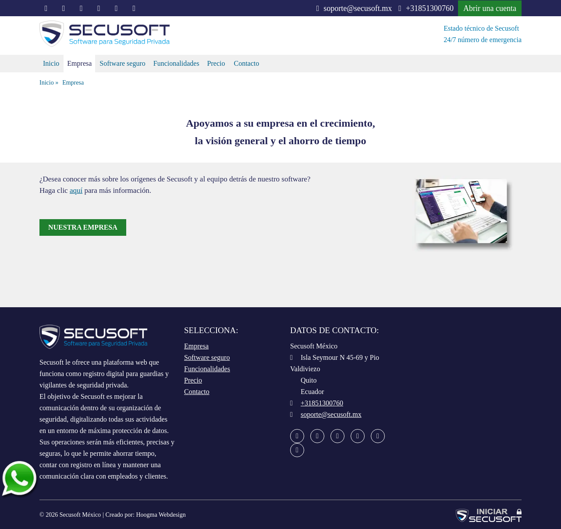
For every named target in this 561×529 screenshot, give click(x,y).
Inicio (51, 63)
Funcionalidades (176, 63)
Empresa (79, 63)
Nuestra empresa (82, 227)
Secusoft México (80, 514)
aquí (76, 190)
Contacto (246, 63)
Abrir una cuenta (489, 8)
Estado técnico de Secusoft (481, 28)
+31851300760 (426, 8)
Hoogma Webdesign (160, 514)
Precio (216, 63)
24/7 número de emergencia (483, 39)
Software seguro (122, 63)
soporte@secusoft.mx (354, 8)
